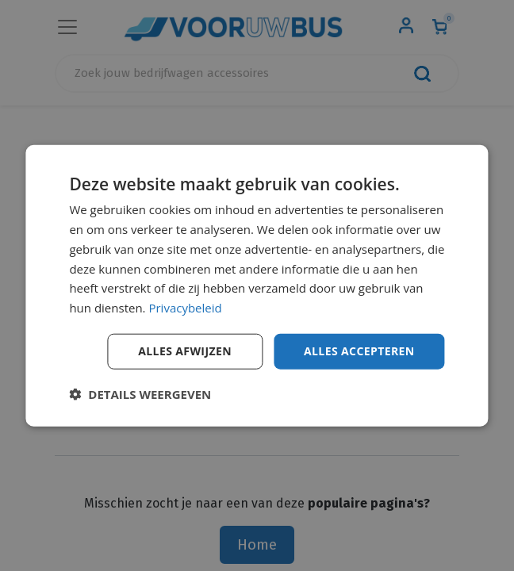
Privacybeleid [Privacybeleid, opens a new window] (184, 308)
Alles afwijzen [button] (185, 350)
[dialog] (256, 286)
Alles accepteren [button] (359, 350)
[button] (140, 393)
